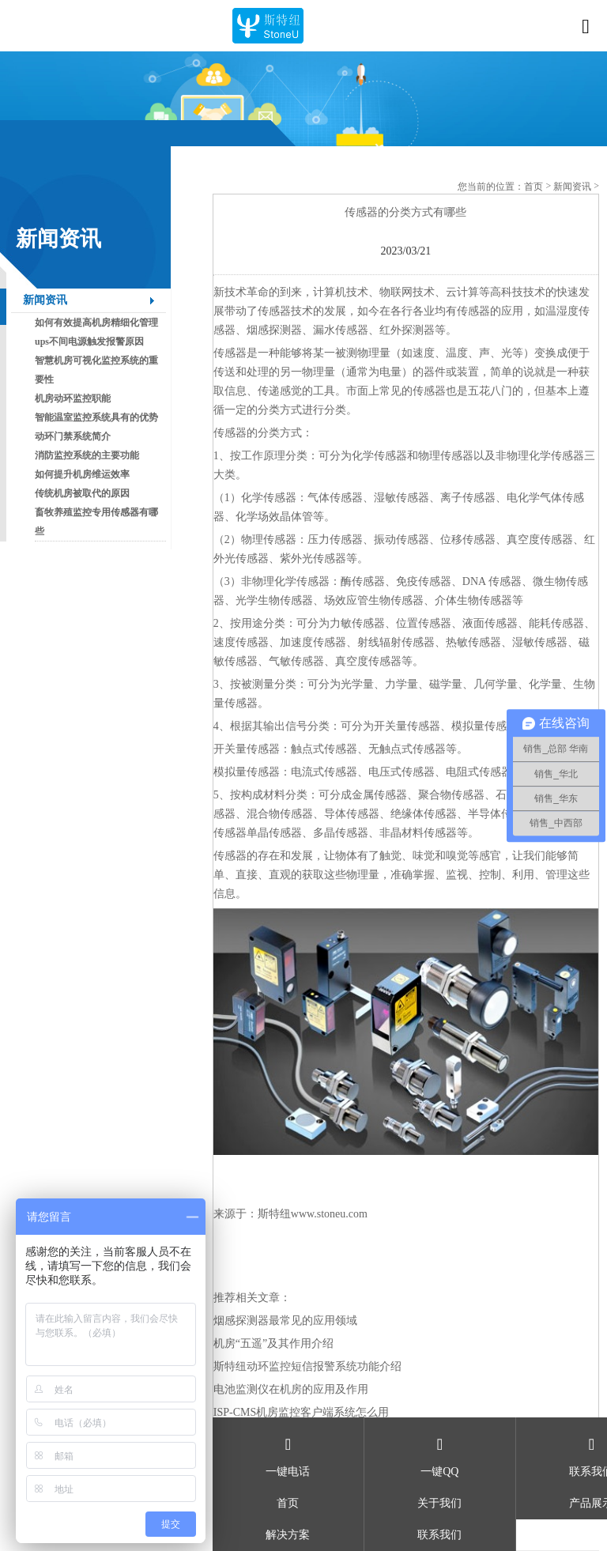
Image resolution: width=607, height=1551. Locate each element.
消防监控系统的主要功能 (87, 455)
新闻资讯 (45, 300)
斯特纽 (274, 1214)
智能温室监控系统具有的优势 (96, 417)
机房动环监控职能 (73, 398)
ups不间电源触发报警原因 (89, 341)
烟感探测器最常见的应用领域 (285, 1320)
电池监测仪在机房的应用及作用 (290, 1389)
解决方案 (288, 1535)
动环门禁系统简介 (73, 436)
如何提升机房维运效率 (82, 474)
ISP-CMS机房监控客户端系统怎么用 (301, 1412)
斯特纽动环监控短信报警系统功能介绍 (307, 1366)
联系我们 (439, 1535)
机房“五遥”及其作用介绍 (273, 1343)
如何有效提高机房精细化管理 (96, 322)
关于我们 (439, 1503)
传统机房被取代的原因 (82, 493)
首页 (533, 186)
